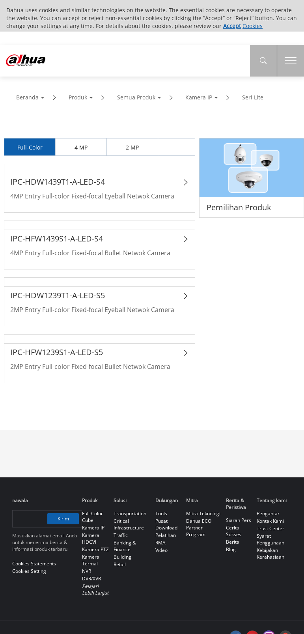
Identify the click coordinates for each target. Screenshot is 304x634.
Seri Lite (252, 97)
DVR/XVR (91, 578)
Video (161, 550)
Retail (120, 564)
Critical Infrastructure (129, 524)
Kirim (63, 518)
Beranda (27, 97)
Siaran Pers (238, 520)
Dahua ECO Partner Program (198, 528)
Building (122, 557)
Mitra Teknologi (203, 513)
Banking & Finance (125, 546)
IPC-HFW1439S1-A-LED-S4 (56, 238)
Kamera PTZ (95, 549)
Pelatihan (165, 535)
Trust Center (270, 528)
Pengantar (268, 513)
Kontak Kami (270, 521)
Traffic (121, 535)
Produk (78, 97)
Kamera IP (198, 97)
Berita (232, 542)
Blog (231, 549)
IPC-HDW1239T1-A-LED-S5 (57, 295)
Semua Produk (136, 97)
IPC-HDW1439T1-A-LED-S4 (57, 181)
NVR (86, 571)
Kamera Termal (90, 560)
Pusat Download (166, 524)
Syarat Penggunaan (270, 539)
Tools (161, 513)
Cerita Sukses (233, 531)
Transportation (130, 513)
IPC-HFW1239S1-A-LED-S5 (56, 352)
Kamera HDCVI (90, 538)
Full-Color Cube (92, 517)
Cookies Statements (34, 563)
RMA (160, 542)
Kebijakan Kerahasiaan (270, 553)
